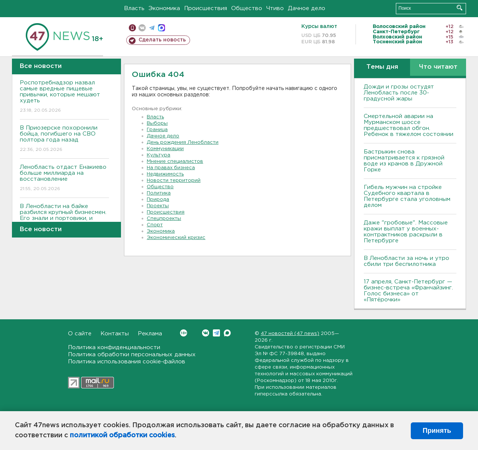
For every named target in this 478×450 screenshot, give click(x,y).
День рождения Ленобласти (182, 142)
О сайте (79, 333)
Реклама (150, 333)
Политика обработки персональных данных (132, 354)
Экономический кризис (176, 238)
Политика (159, 193)
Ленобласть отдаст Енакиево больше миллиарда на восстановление (64, 178)
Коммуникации (165, 149)
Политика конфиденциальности (114, 347)
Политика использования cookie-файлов (126, 361)
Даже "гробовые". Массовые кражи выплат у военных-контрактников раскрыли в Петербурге (406, 231)
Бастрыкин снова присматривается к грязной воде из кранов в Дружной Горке (404, 160)
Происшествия (205, 8)
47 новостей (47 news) (290, 334)
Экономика (164, 8)
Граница (157, 130)
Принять (437, 430)
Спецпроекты (164, 219)
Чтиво (275, 8)
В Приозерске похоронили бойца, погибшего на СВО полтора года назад (64, 139)
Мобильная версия (132, 27)
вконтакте (142, 27)
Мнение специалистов (175, 161)
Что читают (438, 67)
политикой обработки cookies (122, 435)
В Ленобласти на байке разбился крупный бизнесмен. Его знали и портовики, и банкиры (64, 220)
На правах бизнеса (171, 168)
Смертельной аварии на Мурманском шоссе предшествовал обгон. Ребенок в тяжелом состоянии (408, 125)
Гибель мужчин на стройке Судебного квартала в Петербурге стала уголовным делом (407, 196)
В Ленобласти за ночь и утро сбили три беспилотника (406, 261)
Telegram (216, 332)
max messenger (161, 27)
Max (227, 332)
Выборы (157, 123)
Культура (158, 155)
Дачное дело (306, 8)
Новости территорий (174, 181)
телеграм (151, 27)
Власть (134, 8)
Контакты (114, 333)
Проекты (158, 206)
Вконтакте (183, 332)
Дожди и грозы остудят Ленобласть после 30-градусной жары (399, 92)
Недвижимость (165, 174)
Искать (459, 7)
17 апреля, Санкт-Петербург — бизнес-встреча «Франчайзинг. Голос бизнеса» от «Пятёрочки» (408, 290)
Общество (246, 8)
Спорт (155, 225)
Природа (158, 200)
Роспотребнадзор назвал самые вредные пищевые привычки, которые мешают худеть (64, 97)
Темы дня (382, 67)
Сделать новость (162, 40)
